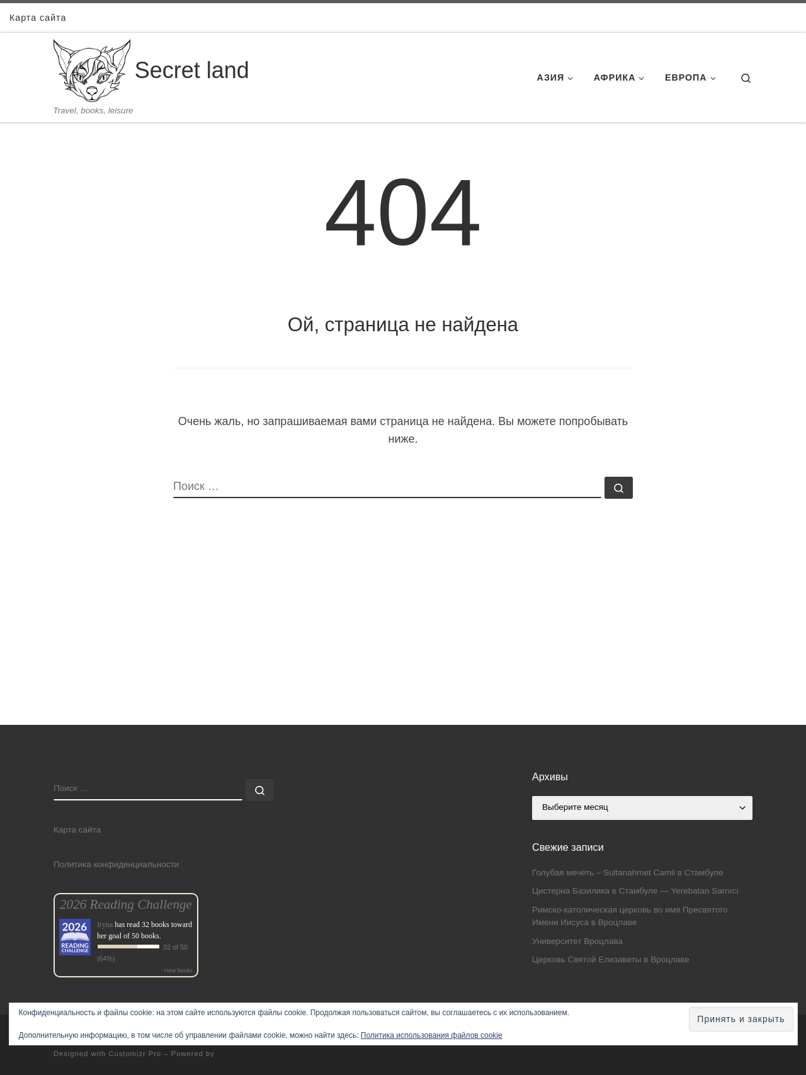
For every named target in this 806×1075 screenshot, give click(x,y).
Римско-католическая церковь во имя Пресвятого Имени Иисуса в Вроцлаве (630, 916)
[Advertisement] (403, 637)
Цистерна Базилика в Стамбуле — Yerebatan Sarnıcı (635, 891)
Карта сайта (77, 829)
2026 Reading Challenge (126, 904)
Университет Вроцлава (577, 941)
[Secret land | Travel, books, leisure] (92, 69)
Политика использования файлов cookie (431, 1035)
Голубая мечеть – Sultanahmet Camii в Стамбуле (627, 872)
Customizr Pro (134, 1053)
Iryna (105, 924)
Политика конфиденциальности (116, 864)
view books (178, 970)
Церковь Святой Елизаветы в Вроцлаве (611, 959)
